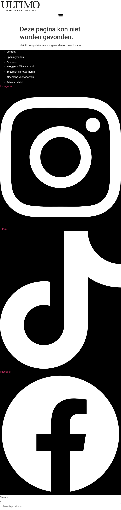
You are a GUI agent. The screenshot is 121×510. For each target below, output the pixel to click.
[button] (60, 15)
